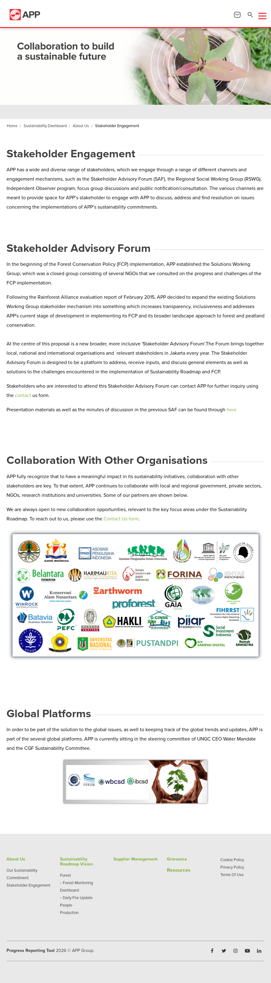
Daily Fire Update (78, 897)
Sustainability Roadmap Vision (76, 861)
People (66, 905)
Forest (65, 875)
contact (23, 395)
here (232, 409)
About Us (16, 858)
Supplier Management (135, 858)
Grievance (177, 858)
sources (182, 870)
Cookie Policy (232, 859)
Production (69, 912)
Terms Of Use (232, 874)
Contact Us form (121, 518)
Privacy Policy (232, 867)
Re (170, 870)
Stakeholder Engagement (28, 885)
